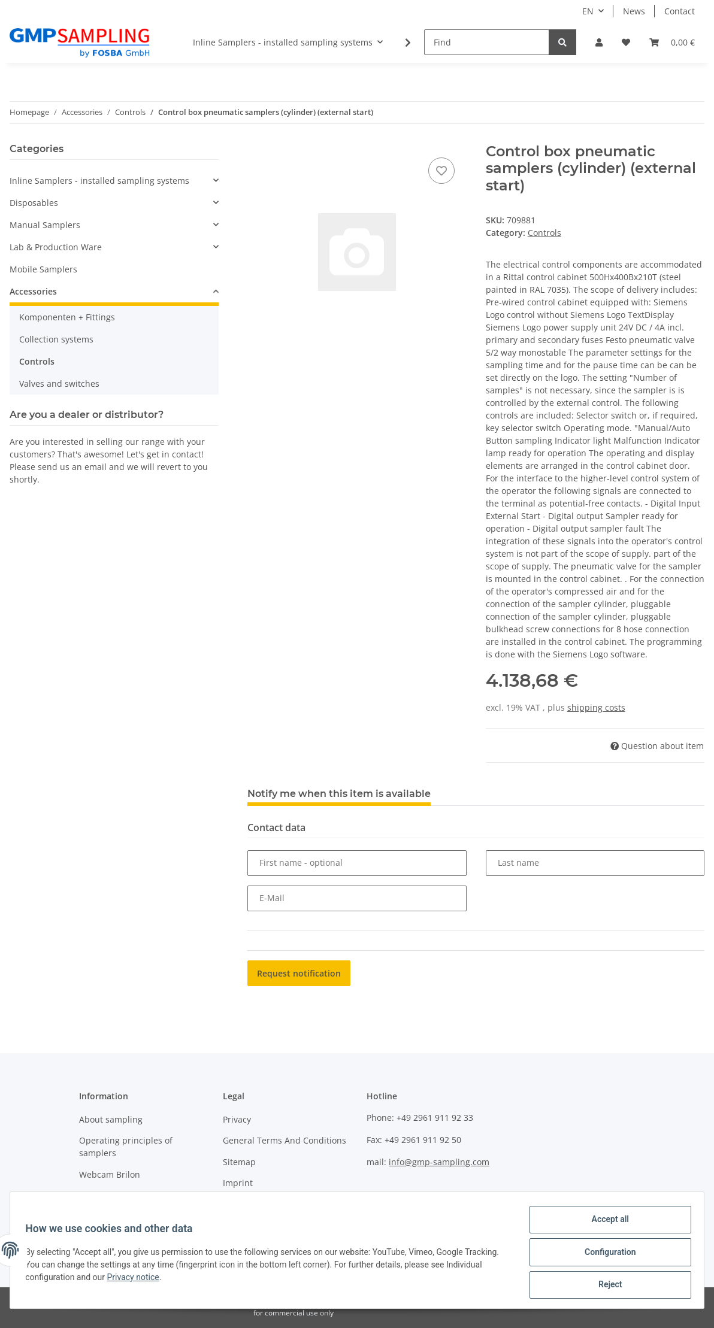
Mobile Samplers (43, 269)
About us (97, 1195)
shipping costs (596, 707)
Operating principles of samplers (126, 1147)
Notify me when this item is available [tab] (339, 793)
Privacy (237, 1119)
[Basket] (672, 42)
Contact (679, 11)
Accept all (606, 1223)
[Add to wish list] (441, 170)
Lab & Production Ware (56, 247)
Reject (606, 1285)
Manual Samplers (45, 225)
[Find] (486, 42)
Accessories (33, 291)
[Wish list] (626, 42)
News (634, 11)
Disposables (34, 202)
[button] (599, 42)
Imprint (238, 1182)
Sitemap (239, 1162)
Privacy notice (137, 1279)
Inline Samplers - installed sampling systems (99, 180)
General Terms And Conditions (284, 1140)
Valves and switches (59, 383)
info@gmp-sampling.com (439, 1162)
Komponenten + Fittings (67, 317)
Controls (544, 232)
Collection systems (56, 339)
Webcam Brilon (109, 1174)
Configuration (605, 1254)
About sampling (111, 1119)
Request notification (299, 973)
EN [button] (588, 11)
